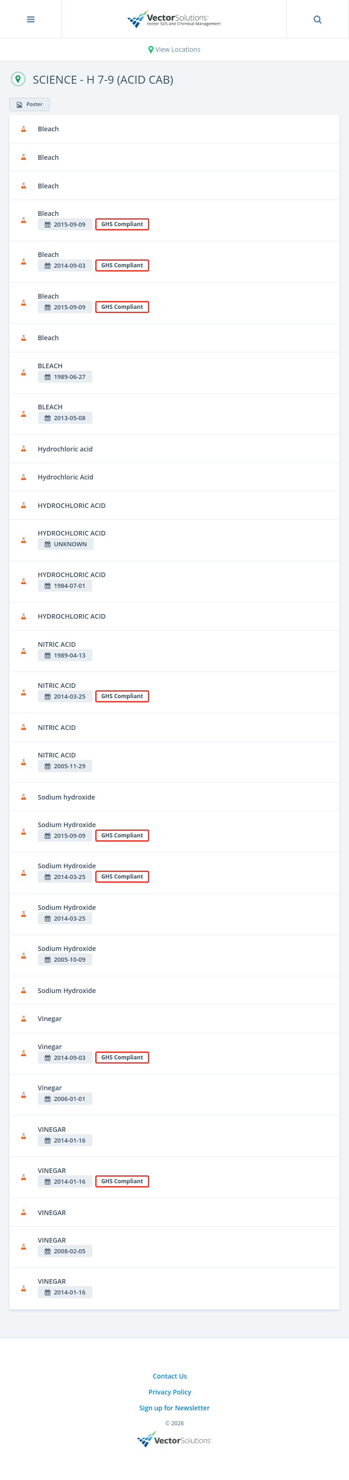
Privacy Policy (169, 1391)
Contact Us (170, 1376)
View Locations (174, 49)
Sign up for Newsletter (175, 1407)
